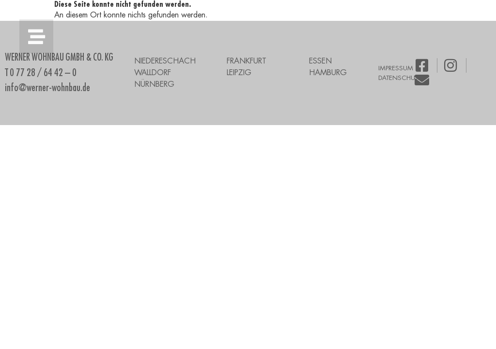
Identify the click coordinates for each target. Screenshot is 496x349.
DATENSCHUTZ (400, 78)
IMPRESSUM (395, 68)
